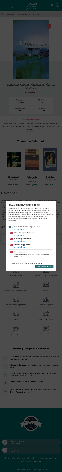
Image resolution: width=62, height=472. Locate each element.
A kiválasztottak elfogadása (34, 263)
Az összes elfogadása (44, 266)
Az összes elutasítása (16, 263)
